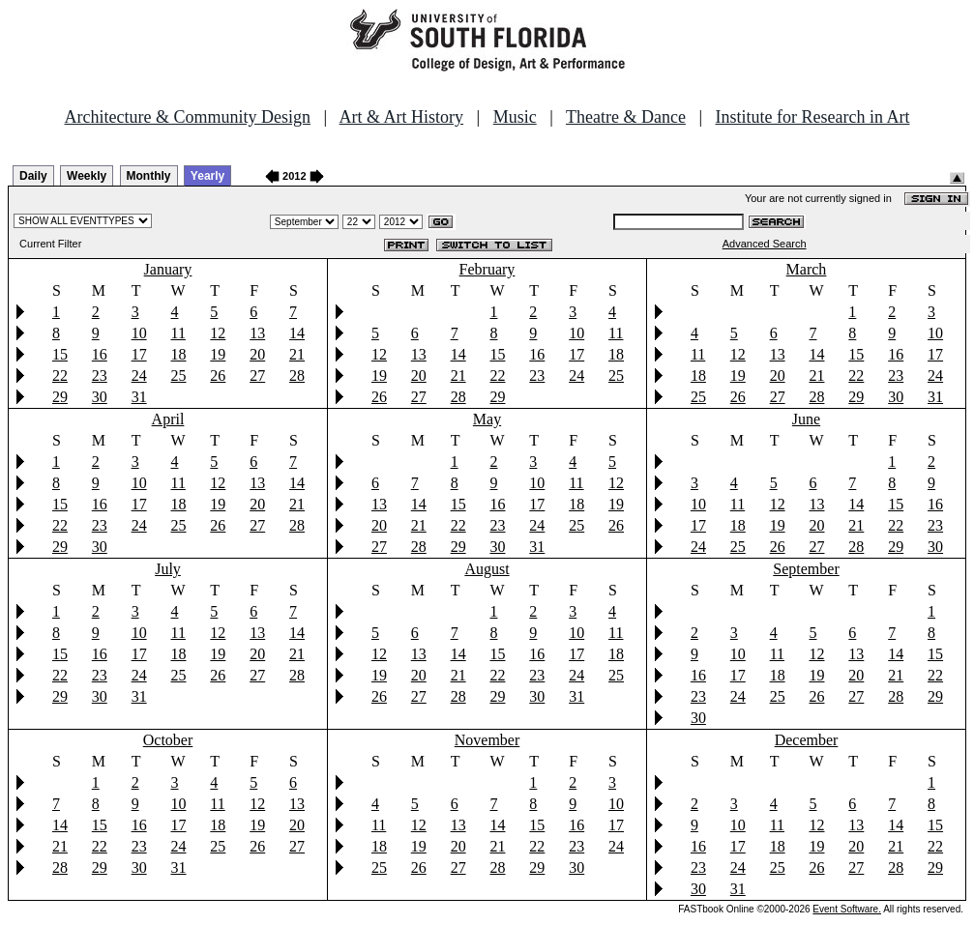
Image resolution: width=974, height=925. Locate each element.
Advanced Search (765, 243)
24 (139, 375)
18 (178, 354)
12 (217, 333)
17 (139, 354)
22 (60, 375)
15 (60, 354)
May (487, 419)
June (806, 419)
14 (297, 333)
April (168, 419)
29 (60, 397)
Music (515, 117)
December (807, 740)
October (168, 740)
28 (297, 375)
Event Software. (846, 909)
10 (139, 333)
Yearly (207, 176)
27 (257, 375)
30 (99, 397)
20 (257, 354)
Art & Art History (401, 117)
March (806, 269)
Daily (33, 176)
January (168, 269)
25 (178, 375)
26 (217, 375)
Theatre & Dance (626, 117)
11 (177, 333)
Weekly (86, 176)
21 (297, 354)
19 (217, 354)
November (487, 740)
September (806, 569)
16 (99, 354)
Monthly (149, 176)
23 (99, 375)
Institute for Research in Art (813, 117)
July (168, 569)
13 (257, 333)
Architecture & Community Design (187, 117)
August (486, 569)
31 (139, 397)
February (487, 269)
